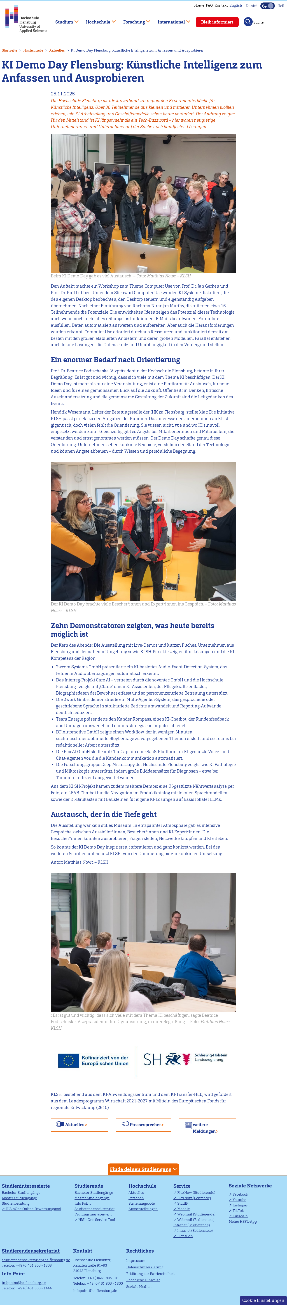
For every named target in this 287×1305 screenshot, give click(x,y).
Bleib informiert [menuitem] (217, 22)
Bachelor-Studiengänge (21, 1192)
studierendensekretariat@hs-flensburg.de (36, 1260)
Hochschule (33, 50)
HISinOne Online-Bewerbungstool (33, 1208)
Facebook (240, 1194)
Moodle (183, 1208)
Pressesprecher (145, 1125)
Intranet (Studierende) (191, 1225)
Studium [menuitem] (64, 20)
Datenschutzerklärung (144, 1267)
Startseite (9, 50)
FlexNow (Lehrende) (194, 1198)
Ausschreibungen (143, 1208)
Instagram (241, 1205)
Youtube (239, 1199)
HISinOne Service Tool (96, 1219)
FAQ (209, 5)
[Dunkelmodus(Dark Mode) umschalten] (267, 5)
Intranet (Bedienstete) (195, 1230)
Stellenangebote (141, 1203)
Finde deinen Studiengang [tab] (144, 1169)
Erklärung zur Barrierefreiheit (150, 1273)
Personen (136, 1198)
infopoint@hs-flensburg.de (24, 1282)
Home (199, 5)
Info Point (83, 1203)
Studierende (89, 1186)
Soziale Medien (139, 1286)
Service (182, 1186)
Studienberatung (15, 1203)
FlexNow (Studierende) (196, 1192)
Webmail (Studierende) (196, 1214)
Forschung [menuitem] (133, 20)
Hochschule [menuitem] (98, 20)
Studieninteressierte (26, 1186)
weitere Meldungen (204, 1128)
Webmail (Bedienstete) (196, 1219)
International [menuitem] (170, 20)
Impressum (135, 1260)
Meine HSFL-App (243, 1221)
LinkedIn (240, 1216)
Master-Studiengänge (19, 1198)
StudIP (182, 1203)
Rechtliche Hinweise (143, 1280)
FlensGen (185, 1236)
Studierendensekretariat (94, 1208)
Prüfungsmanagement (93, 1214)
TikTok (238, 1210)
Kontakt (221, 5)
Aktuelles (57, 50)
